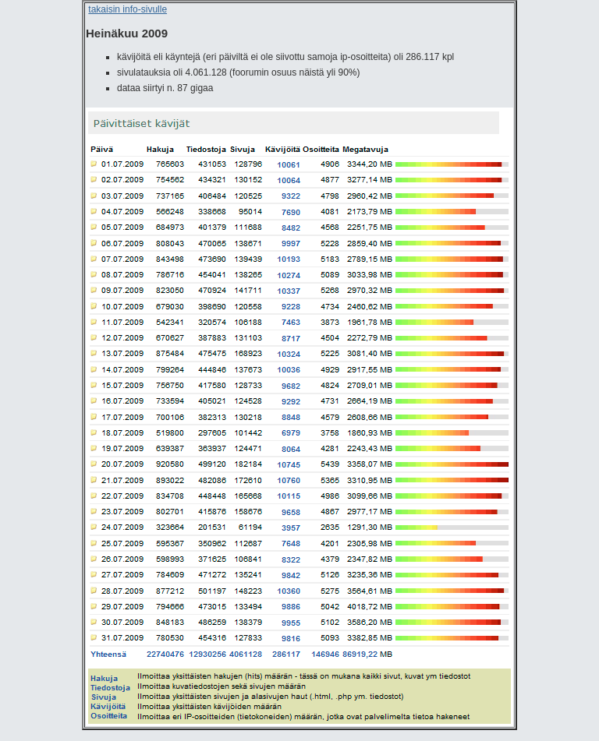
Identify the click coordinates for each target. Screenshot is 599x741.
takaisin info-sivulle (127, 9)
